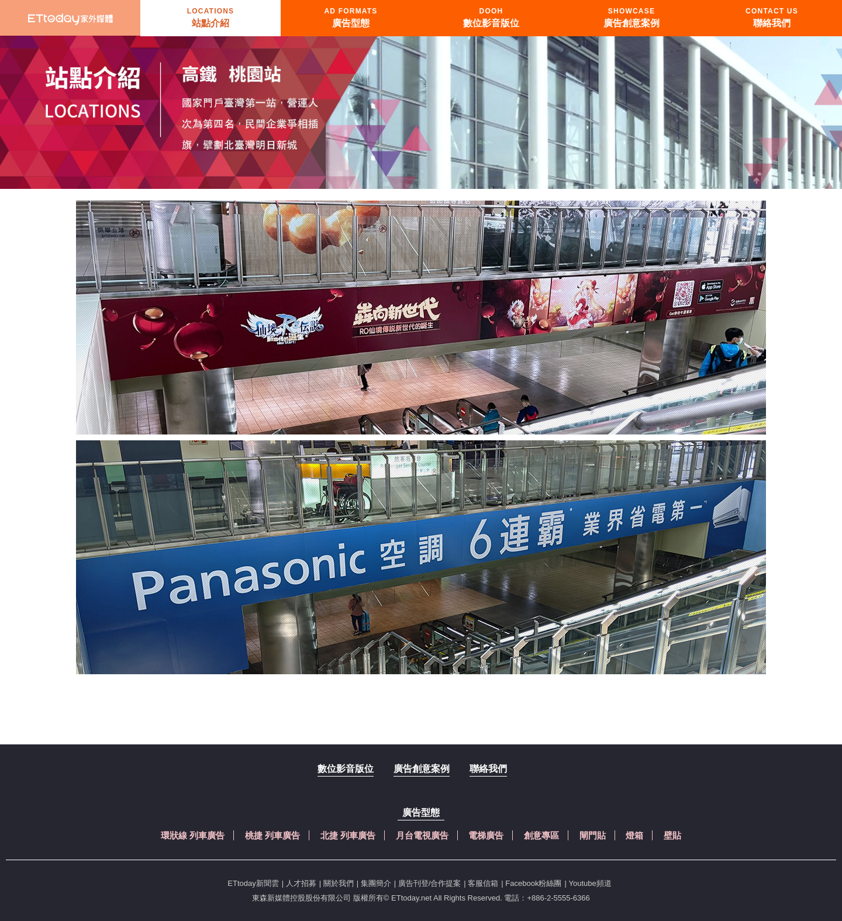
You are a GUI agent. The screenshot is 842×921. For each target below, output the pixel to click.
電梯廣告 (485, 835)
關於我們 (338, 883)
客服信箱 (483, 883)
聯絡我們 (488, 769)
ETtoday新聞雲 (252, 883)
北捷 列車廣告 (347, 835)
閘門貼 (592, 835)
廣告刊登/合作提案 (429, 883)
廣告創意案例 (422, 769)
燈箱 (634, 835)
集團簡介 (376, 883)
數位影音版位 (346, 769)
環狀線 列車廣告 (193, 835)
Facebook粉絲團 (533, 883)
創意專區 (541, 835)
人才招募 (301, 883)
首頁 (70, 18)
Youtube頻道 (589, 883)
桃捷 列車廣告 (272, 835)
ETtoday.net (411, 898)
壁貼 (672, 835)
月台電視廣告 (422, 835)
